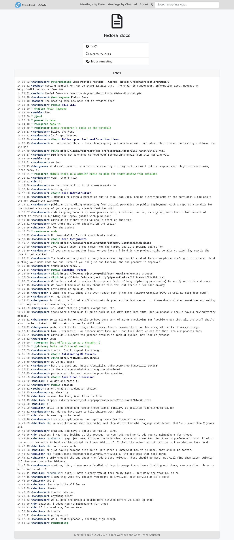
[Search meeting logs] (187, 4)
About (144, 4)
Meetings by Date (92, 4)
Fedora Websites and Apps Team (128, 535)
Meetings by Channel (122, 4)
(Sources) (154, 535)
